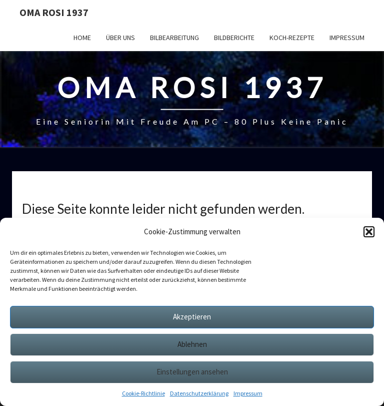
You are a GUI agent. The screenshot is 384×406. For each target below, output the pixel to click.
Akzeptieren (192, 316)
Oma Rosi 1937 (54, 12)
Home (82, 37)
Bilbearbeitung (174, 37)
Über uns (120, 37)
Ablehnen (192, 344)
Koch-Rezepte (292, 37)
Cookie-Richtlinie (143, 393)
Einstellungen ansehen (192, 371)
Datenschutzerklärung (199, 393)
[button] (369, 232)
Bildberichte (234, 37)
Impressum (248, 393)
